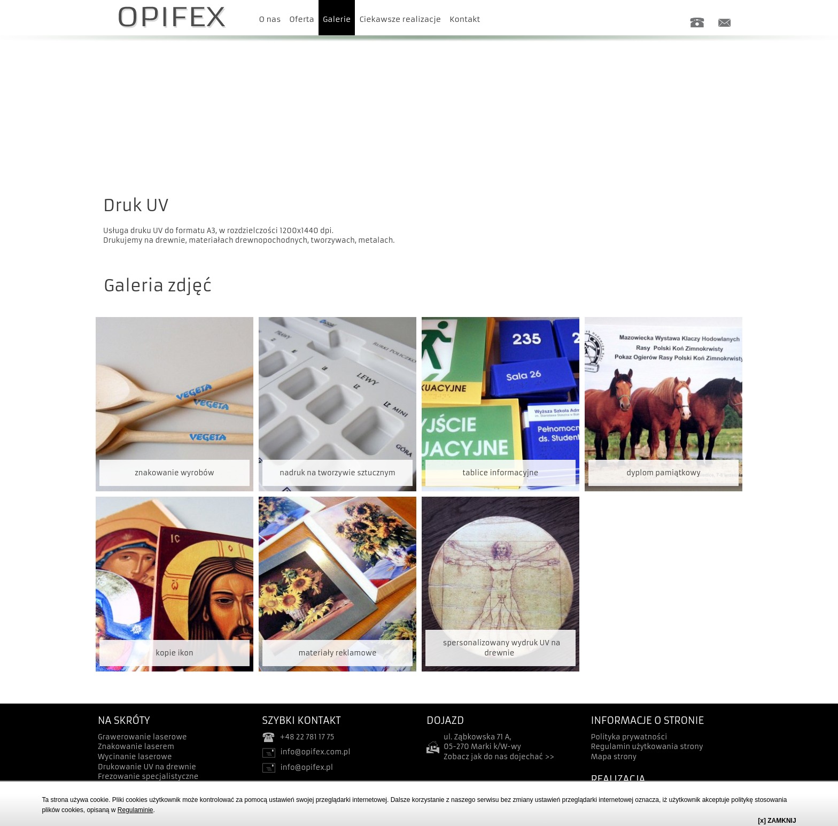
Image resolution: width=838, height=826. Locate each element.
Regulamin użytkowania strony (647, 746)
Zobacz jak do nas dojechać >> (499, 756)
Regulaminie (135, 810)
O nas (270, 19)
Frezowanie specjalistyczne (148, 776)
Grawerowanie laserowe (142, 737)
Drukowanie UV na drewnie (147, 766)
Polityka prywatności (629, 737)
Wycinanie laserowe (135, 756)
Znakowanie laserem (136, 746)
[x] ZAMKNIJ (777, 820)
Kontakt (464, 19)
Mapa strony (614, 756)
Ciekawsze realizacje (400, 19)
